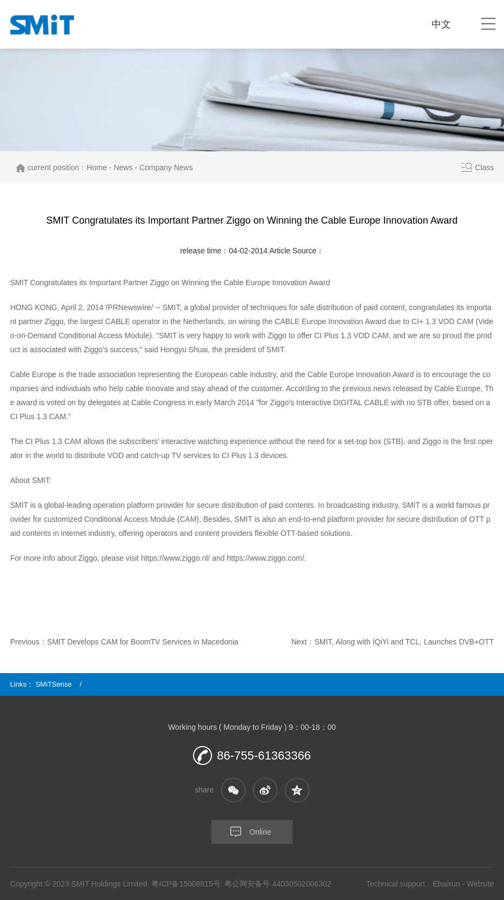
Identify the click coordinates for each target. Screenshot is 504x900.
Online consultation (241, 836)
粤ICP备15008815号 (186, 883)
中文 (441, 24)
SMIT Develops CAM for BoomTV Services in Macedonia (142, 641)
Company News (166, 167)
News (123, 167)
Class (484, 167)
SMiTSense (54, 684)
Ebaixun (446, 883)
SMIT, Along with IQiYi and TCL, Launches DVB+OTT (404, 641)
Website (480, 883)
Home (97, 167)
